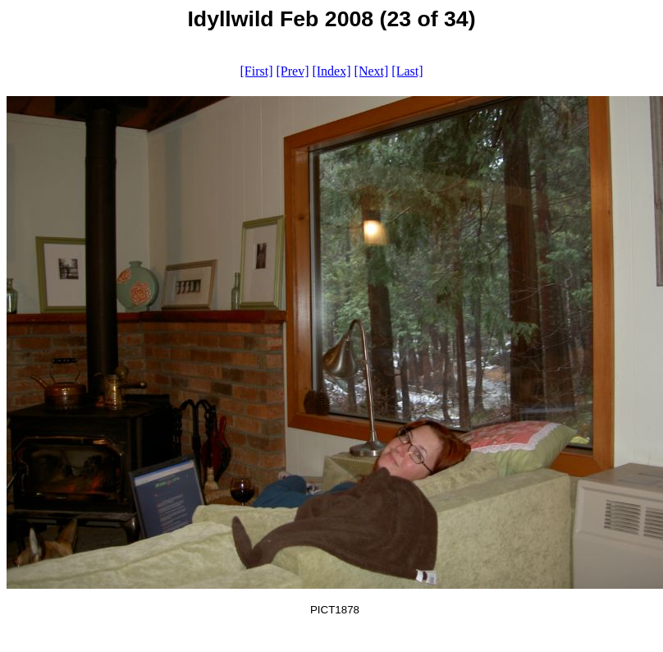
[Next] (371, 71)
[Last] (407, 71)
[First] (256, 71)
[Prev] (292, 71)
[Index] (331, 71)
